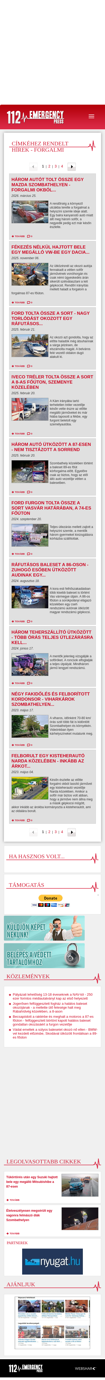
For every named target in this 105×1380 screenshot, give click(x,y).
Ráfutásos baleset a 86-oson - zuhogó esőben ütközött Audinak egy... (49, 570)
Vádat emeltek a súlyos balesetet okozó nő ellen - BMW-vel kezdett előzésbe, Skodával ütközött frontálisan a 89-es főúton (55, 1033)
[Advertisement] (52, 52)
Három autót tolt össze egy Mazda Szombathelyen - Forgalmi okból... (47, 184)
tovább (20, 236)
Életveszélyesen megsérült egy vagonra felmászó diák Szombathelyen (29, 1215)
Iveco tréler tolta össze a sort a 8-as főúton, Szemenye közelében (52, 382)
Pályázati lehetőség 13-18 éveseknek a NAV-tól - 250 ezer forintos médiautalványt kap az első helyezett (52, 996)
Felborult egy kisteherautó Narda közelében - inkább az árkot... (48, 761)
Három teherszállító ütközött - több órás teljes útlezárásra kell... (52, 637)
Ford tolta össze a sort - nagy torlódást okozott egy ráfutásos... (50, 318)
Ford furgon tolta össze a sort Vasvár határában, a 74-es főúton (51, 508)
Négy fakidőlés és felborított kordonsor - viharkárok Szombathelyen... (50, 699)
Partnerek (17, 1243)
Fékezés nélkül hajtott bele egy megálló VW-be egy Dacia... (50, 250)
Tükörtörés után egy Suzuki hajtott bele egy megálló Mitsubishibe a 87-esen (32, 1181)
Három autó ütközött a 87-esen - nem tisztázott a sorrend (51, 447)
